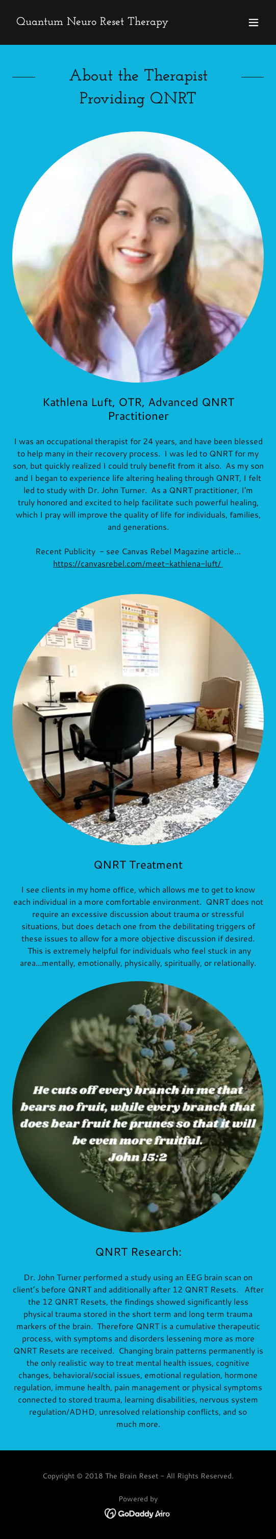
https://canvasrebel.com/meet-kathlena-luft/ (138, 563)
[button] (253, 22)
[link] (92, 22)
